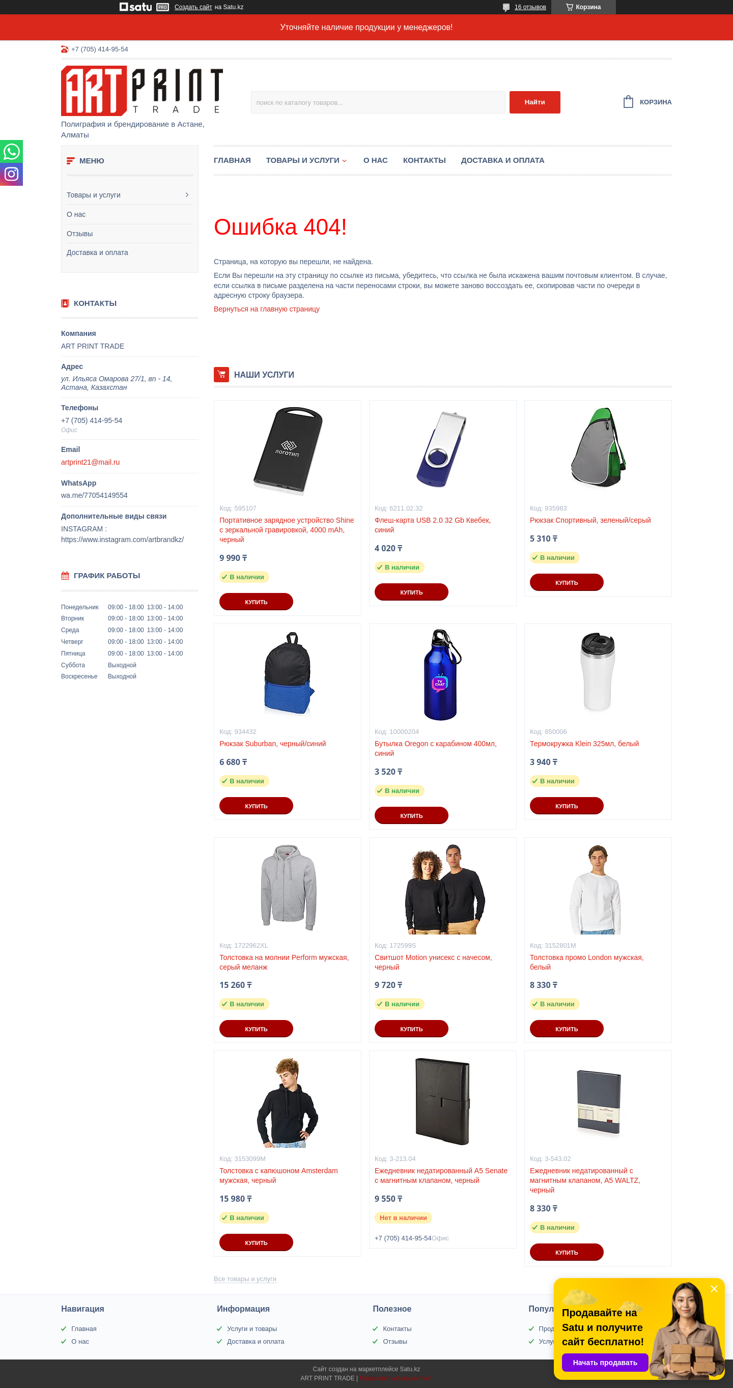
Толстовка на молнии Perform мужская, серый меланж (284, 962)
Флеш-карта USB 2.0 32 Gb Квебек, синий (433, 525)
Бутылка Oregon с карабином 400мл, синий (436, 748)
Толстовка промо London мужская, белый (587, 962)
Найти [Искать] (535, 102)
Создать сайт (193, 7)
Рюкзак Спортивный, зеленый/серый (590, 520)
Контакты (424, 160)
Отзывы (80, 234)
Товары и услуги (94, 195)
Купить (256, 602)
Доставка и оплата (97, 252)
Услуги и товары (252, 1329)
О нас (76, 214)
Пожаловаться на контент (395, 1378)
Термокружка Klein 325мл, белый (584, 744)
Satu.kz (410, 1369)
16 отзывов (530, 7)
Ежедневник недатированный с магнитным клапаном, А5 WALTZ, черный (585, 1180)
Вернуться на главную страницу (267, 309)
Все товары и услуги (245, 1279)
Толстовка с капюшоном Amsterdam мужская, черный (278, 1175)
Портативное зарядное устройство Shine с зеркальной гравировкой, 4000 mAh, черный (286, 530)
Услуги (549, 1341)
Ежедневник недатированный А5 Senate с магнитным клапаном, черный (441, 1175)
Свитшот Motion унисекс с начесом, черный (433, 962)
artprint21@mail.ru (90, 462)
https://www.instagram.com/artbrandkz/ (122, 539)
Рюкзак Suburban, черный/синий (272, 744)
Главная (232, 160)
